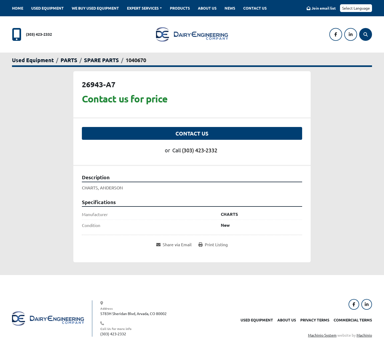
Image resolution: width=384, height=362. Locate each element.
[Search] (365, 34)
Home (17, 8)
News (230, 8)
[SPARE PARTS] (101, 60)
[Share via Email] (174, 244)
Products (180, 8)
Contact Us (255, 8)
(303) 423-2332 (39, 34)
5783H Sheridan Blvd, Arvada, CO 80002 (133, 313)
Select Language (356, 8)
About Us (207, 8)
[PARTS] (69, 60)
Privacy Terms (314, 319)
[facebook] (335, 34)
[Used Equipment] (33, 60)
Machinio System (322, 335)
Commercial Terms (353, 319)
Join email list (323, 8)
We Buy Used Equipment (95, 8)
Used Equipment (47, 8)
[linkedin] (350, 34)
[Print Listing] (213, 244)
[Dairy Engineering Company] (48, 318)
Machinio (364, 335)
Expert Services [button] (143, 8)
